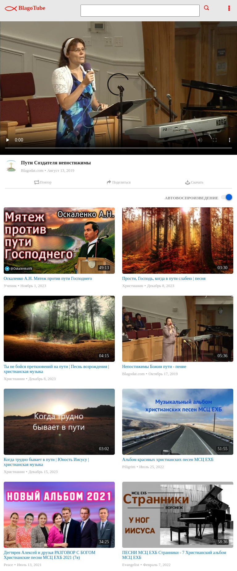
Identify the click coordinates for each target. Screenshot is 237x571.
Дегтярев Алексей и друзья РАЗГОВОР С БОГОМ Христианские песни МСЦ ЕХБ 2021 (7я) (49, 555)
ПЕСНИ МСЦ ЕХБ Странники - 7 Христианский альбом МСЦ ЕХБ (174, 555)
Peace (8, 564)
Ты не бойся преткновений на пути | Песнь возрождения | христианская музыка (56, 369)
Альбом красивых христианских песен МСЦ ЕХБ (168, 459)
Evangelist (130, 564)
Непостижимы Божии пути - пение (154, 366)
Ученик (10, 285)
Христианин (132, 285)
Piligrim (128, 466)
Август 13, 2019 (60, 170)
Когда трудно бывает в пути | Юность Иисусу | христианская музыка (46, 462)
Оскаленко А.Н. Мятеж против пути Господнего (48, 278)
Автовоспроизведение (198, 197)
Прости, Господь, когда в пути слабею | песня (164, 278)
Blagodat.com (32, 170)
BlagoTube (25, 8)
